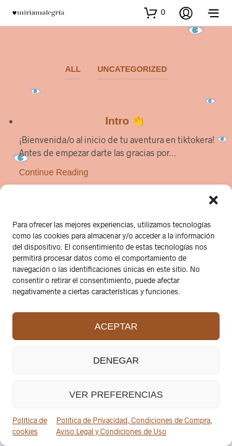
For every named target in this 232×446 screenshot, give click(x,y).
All (72, 69)
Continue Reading (53, 172)
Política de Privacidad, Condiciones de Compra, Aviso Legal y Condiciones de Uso (134, 425)
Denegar (116, 360)
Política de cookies (29, 425)
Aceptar (116, 326)
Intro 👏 (125, 121)
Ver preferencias (116, 394)
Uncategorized (131, 69)
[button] (213, 200)
